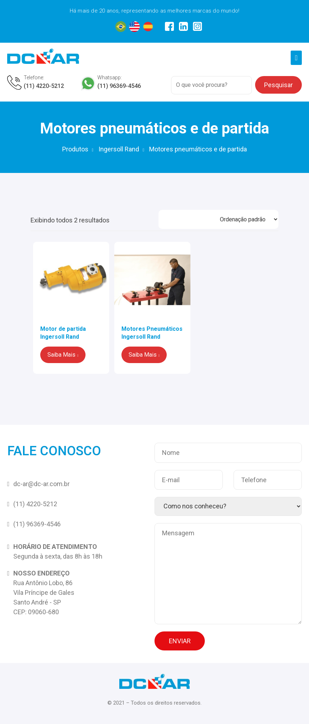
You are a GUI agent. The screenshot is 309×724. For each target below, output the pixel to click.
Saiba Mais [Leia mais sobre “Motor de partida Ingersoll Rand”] (61, 354)
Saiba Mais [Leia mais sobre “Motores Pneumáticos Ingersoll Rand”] (143, 354)
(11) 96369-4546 (119, 86)
